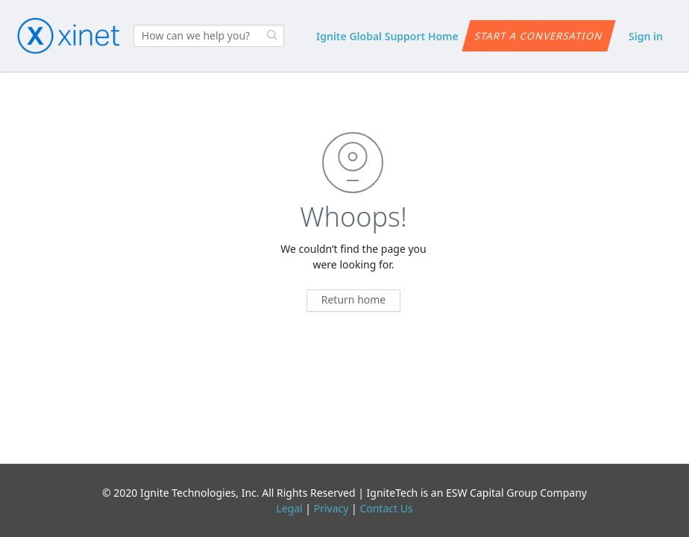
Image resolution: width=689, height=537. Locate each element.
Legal (289, 508)
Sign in (646, 36)
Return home (353, 299)
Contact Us (385, 508)
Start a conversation (539, 36)
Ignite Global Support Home (387, 36)
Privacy (331, 508)
